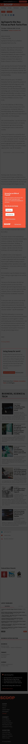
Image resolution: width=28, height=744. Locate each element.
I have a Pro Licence (10, 219)
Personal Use (10, 214)
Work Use (9, 210)
